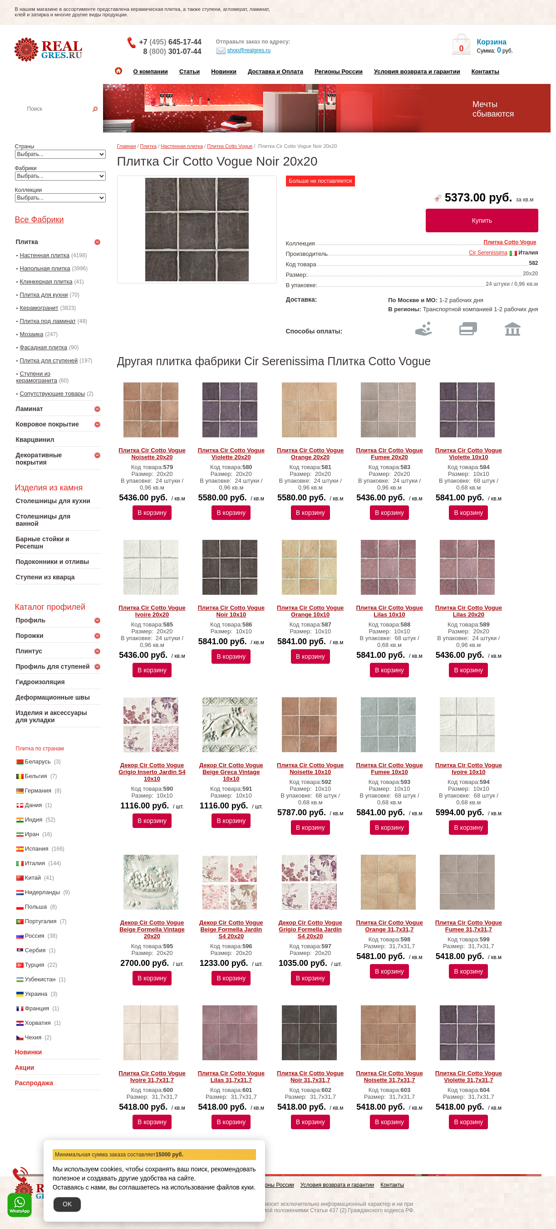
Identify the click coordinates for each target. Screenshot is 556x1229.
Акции (24, 1067)
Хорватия (38, 1022)
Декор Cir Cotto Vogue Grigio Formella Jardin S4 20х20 (310, 929)
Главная (126, 146)
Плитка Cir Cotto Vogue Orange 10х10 (310, 611)
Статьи (189, 71)
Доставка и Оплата (275, 71)
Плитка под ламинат (48, 321)
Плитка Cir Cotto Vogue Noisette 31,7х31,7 (389, 1076)
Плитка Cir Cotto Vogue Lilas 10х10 (389, 611)
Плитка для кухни (44, 294)
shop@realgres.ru (243, 50)
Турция (34, 964)
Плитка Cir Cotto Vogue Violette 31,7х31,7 (468, 1076)
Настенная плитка (68, 121)
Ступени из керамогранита (36, 377)
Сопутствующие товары (52, 393)
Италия (35, 863)
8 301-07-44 (172, 51)
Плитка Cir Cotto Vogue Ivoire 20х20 (151, 611)
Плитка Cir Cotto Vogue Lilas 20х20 (468, 611)
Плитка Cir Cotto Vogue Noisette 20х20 (151, 453)
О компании (150, 71)
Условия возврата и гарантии (417, 71)
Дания (33, 805)
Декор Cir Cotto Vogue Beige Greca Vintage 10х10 (231, 772)
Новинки (223, 71)
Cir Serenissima (488, 253)
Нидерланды (42, 892)
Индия (33, 819)
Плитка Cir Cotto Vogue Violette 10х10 (468, 453)
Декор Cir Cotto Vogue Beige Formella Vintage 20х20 (152, 929)
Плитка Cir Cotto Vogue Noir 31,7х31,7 (310, 1076)
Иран (32, 834)
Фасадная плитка (44, 347)
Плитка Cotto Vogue (229, 146)
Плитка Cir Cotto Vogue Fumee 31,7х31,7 (468, 926)
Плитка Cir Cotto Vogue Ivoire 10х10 (468, 768)
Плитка (148, 146)
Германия (38, 790)
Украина (36, 993)
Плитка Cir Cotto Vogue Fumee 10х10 (389, 768)
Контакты (485, 71)
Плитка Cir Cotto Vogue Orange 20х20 (310, 453)
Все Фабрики (39, 219)
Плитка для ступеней (49, 360)
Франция (37, 1008)
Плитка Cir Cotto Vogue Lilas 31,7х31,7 (231, 1076)
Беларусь (38, 761)
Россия (34, 935)
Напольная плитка (45, 268)
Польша (36, 906)
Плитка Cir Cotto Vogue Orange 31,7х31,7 (389, 926)
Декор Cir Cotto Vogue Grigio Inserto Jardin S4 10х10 (151, 772)
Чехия (33, 1037)
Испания (37, 848)
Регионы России (339, 71)
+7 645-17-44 (170, 42)
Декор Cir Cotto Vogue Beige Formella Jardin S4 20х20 (231, 929)
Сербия (35, 950)
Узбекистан (40, 979)
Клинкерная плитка (46, 281)
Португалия (41, 921)
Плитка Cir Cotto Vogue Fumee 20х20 (389, 453)
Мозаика (32, 334)
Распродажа (34, 1083)
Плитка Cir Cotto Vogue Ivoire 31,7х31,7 (151, 1076)
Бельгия (36, 776)
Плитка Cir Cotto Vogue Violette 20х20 (231, 453)
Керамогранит (39, 307)
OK (67, 1204)
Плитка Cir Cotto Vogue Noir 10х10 (231, 611)
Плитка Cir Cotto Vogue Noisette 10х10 (310, 768)
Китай (33, 877)
